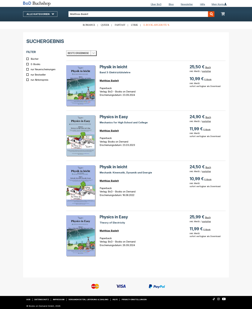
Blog (171, 4)
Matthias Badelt (109, 80)
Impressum (58, 299)
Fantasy (120, 25)
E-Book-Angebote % (156, 25)
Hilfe (202, 4)
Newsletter (187, 4)
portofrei (206, 71)
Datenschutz (41, 299)
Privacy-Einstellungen (134, 299)
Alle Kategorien (40, 14)
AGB (28, 299)
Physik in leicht (113, 66)
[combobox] (141, 14)
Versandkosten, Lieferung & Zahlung (88, 299)
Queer (105, 25)
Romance (89, 25)
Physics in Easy (114, 116)
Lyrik (134, 25)
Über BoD (156, 4)
